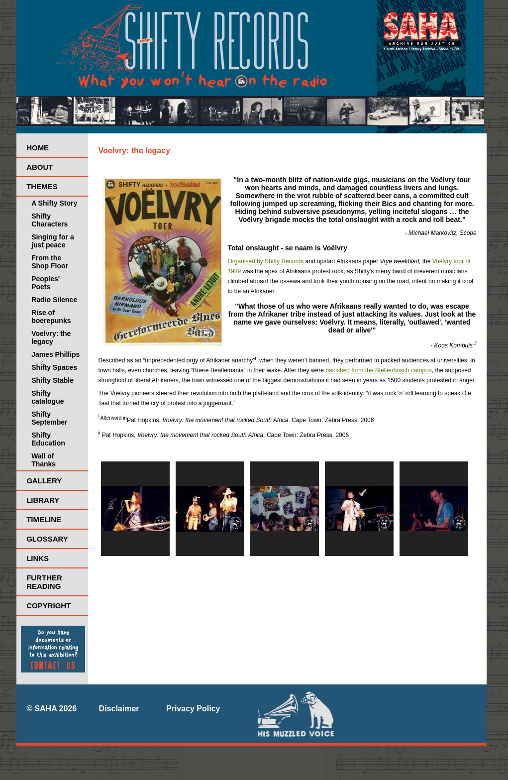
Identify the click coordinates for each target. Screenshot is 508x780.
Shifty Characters (49, 220)
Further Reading (44, 581)
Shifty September (49, 418)
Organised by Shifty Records (265, 261)
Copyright (48, 605)
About (39, 167)
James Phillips (55, 354)
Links (37, 558)
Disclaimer (119, 708)
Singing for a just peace (52, 241)
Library (42, 500)
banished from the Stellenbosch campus (378, 370)
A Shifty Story (54, 203)
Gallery (44, 480)
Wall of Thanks (43, 460)
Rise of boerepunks (51, 317)
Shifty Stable (52, 380)
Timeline (43, 519)
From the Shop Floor (49, 262)
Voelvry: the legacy (51, 337)
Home (37, 147)
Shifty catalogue (47, 397)
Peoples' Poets (45, 283)
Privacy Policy (193, 708)
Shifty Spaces (54, 367)
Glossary (47, 539)
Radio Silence (54, 300)
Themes (42, 186)
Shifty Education (48, 439)
